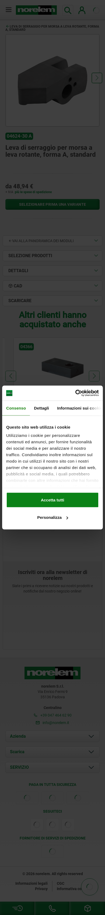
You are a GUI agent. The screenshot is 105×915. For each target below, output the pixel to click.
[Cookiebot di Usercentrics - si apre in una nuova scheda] (75, 393)
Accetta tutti (52, 499)
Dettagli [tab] (41, 408)
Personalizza (52, 517)
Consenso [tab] (16, 408)
